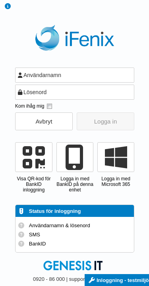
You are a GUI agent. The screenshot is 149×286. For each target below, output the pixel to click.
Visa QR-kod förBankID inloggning (33, 184)
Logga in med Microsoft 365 (115, 181)
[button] (44, 121)
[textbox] (74, 75)
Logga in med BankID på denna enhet (74, 184)
